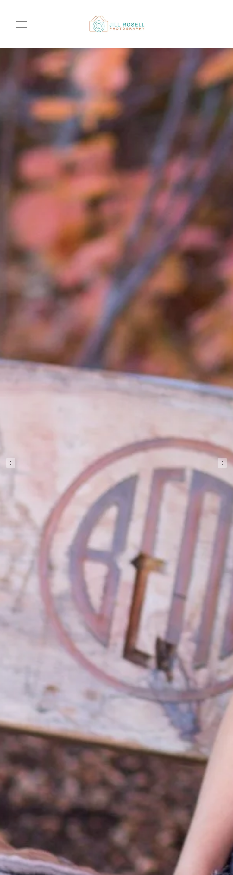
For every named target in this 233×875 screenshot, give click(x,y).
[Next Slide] (222, 463)
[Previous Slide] (10, 463)
